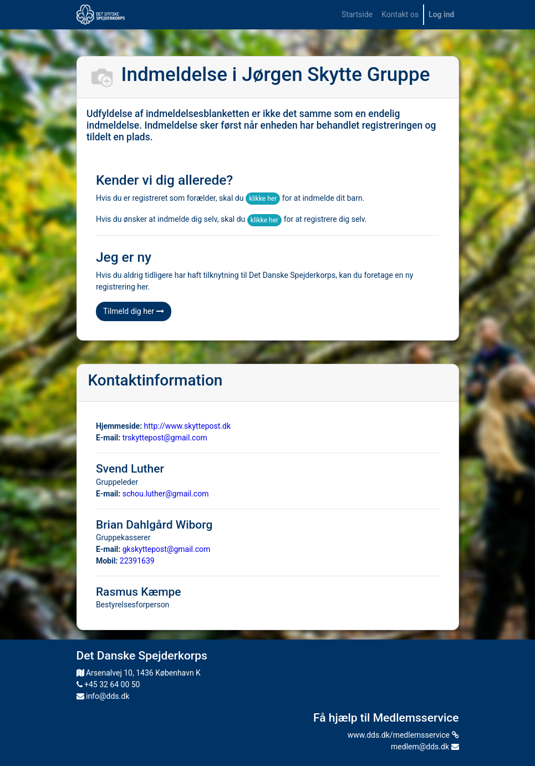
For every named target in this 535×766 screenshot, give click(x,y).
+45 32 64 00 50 (108, 684)
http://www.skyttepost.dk (187, 426)
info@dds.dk (103, 696)
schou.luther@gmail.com (166, 493)
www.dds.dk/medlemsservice (403, 735)
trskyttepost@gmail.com (165, 437)
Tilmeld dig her (133, 311)
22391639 (137, 560)
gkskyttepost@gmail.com (167, 549)
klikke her (263, 198)
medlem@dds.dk (424, 746)
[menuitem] (357, 14)
